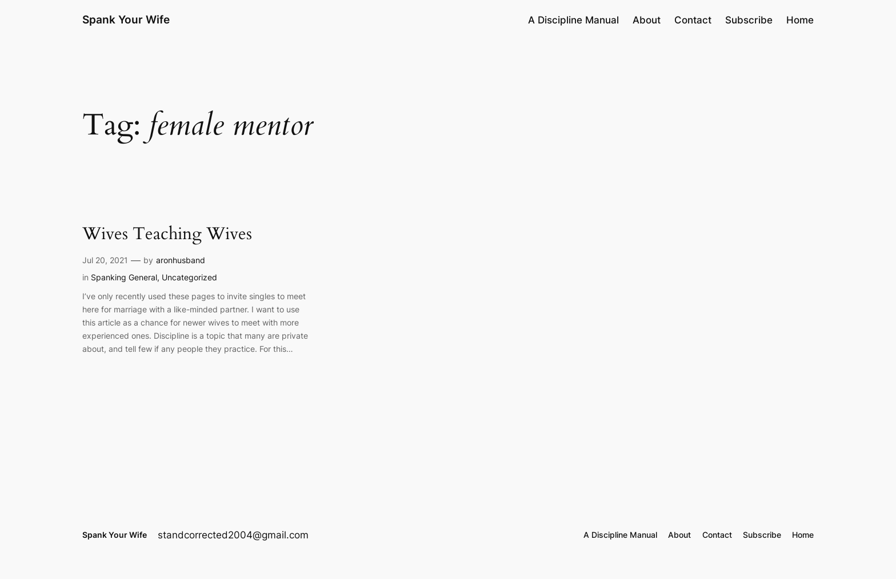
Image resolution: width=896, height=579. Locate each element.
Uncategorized (189, 277)
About (647, 20)
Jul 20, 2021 (105, 260)
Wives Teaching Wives (167, 234)
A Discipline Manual (573, 20)
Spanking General (124, 277)
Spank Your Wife (126, 19)
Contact (692, 20)
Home (800, 20)
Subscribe (749, 20)
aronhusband (180, 260)
